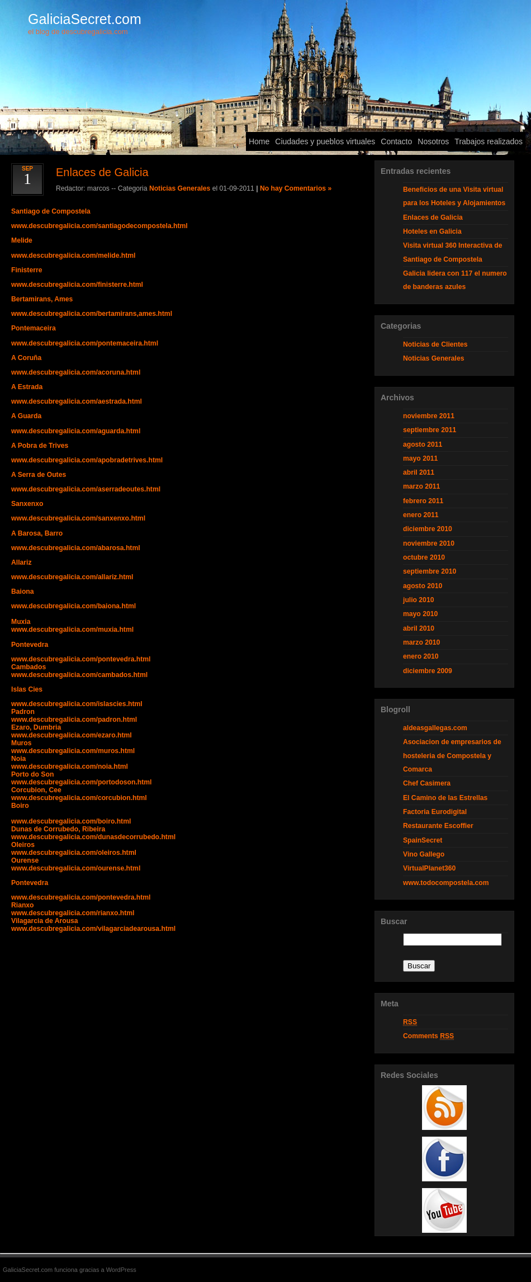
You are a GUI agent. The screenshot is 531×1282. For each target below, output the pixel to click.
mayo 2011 (420, 458)
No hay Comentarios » (295, 188)
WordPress (121, 1269)
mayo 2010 (420, 614)
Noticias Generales (179, 188)
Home (259, 141)
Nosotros (433, 141)
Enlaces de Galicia (433, 217)
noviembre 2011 (428, 416)
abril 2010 (418, 628)
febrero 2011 (423, 501)
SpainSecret (422, 840)
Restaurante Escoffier (438, 826)
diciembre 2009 (427, 671)
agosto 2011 (422, 444)
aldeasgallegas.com (435, 728)
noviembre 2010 (428, 543)
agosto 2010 (422, 586)
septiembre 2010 (429, 571)
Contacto (396, 141)
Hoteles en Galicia (432, 231)
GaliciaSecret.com (84, 19)
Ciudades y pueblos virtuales (325, 141)
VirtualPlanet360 (429, 868)
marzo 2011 (421, 486)
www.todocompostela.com (446, 883)
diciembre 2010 (427, 529)
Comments (428, 1036)
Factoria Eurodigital (435, 812)
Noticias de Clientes (435, 344)
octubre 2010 (424, 557)
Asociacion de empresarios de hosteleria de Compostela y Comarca (452, 755)
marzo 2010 (421, 642)
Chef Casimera (427, 783)
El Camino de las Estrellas (445, 798)
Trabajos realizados (488, 141)
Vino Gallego (423, 854)
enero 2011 (421, 515)
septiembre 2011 (429, 430)
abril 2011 (418, 472)
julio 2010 (418, 600)
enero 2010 (421, 656)
